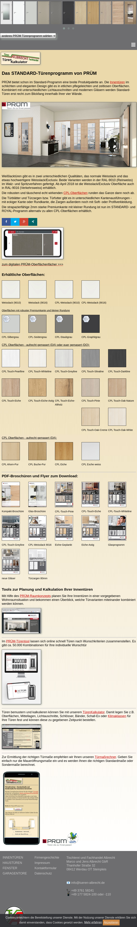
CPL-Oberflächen (75, 193)
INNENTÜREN (13, 857)
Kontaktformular (46, 868)
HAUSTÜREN (12, 863)
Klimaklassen (117, 716)
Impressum (42, 863)
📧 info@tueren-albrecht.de (85, 882)
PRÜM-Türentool (17, 641)
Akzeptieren (111, 922)
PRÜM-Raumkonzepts (35, 596)
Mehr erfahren (93, 922)
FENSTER (10, 868)
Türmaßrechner (105, 757)
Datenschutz (43, 873)
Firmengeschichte (47, 857)
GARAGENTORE (15, 873)
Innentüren (117, 82)
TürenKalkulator (93, 712)
